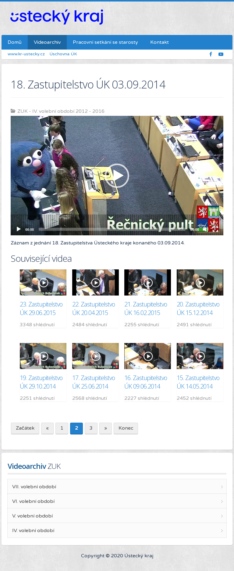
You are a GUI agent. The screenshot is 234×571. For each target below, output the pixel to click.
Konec (126, 428)
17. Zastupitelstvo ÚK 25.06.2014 (93, 382)
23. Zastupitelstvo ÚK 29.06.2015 (41, 308)
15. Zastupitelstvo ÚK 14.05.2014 (198, 382)
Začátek (25, 428)
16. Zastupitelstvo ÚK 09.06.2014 (145, 382)
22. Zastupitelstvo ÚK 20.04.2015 (93, 308)
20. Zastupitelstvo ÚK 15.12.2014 (198, 308)
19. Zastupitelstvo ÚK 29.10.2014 (41, 382)
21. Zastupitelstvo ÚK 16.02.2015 (145, 308)
